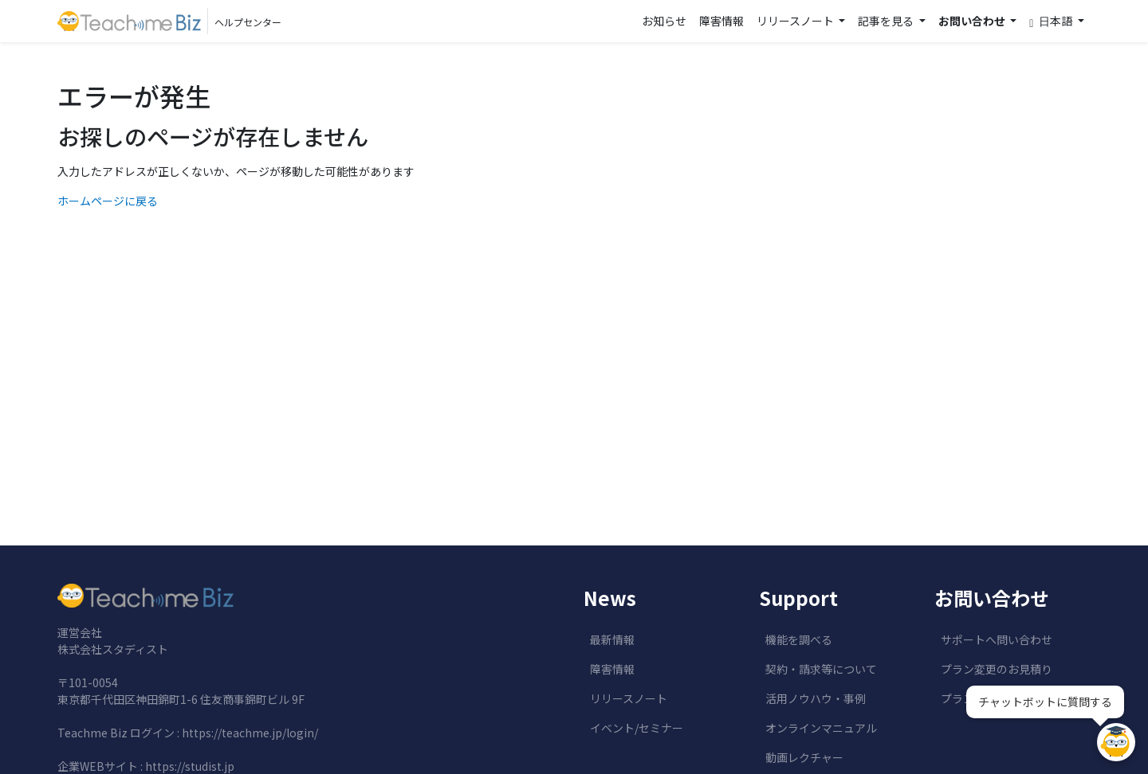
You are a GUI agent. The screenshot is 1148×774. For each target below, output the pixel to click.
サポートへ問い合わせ (996, 639)
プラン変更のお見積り (996, 669)
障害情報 (721, 21)
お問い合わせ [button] (973, 21)
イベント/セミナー (636, 728)
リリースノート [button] (796, 21)
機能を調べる (798, 639)
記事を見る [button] (887, 21)
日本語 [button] (1052, 21)
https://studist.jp (189, 766)
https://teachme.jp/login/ (250, 733)
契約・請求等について (821, 669)
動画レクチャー (804, 757)
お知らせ (664, 21)
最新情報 (612, 639)
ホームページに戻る (107, 201)
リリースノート (628, 698)
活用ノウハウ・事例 (815, 698)
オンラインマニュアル (821, 728)
